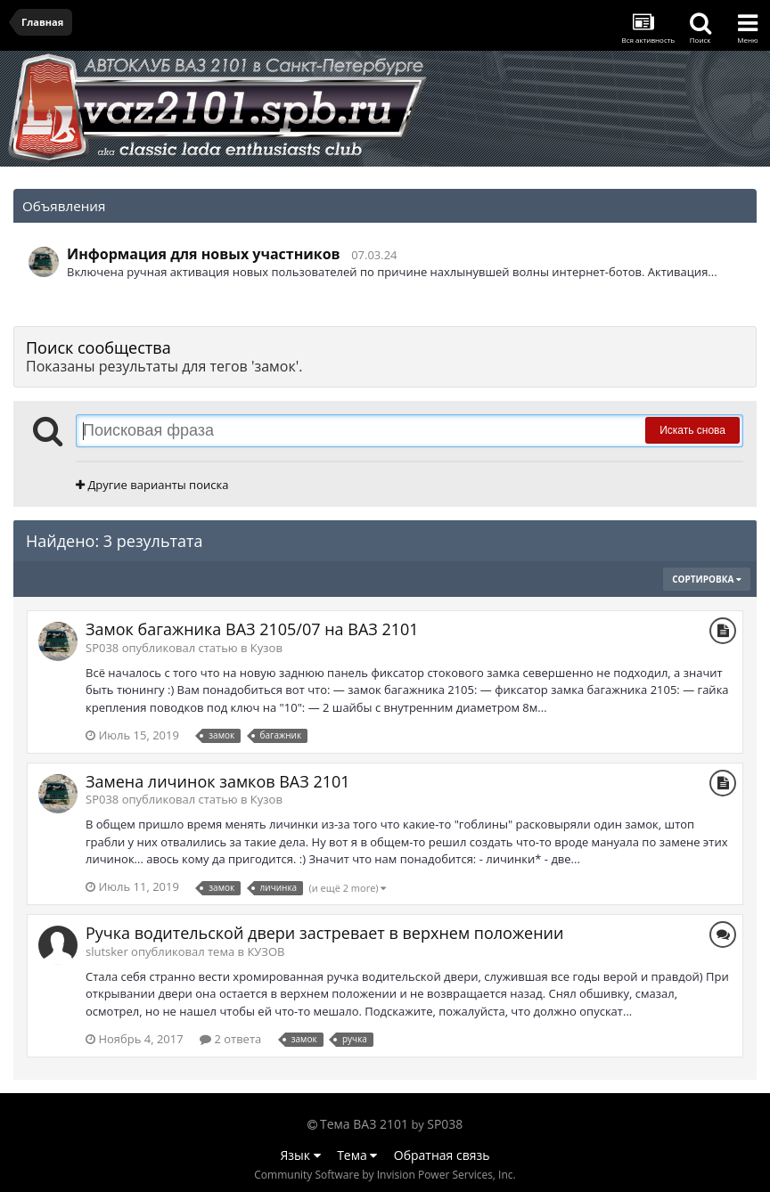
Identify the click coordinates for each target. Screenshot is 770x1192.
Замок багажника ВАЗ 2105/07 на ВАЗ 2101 (252, 629)
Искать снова (692, 430)
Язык (301, 1155)
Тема (357, 1155)
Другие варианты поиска (152, 485)
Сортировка (706, 579)
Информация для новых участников (203, 254)
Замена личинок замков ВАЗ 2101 (218, 781)
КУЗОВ (265, 951)
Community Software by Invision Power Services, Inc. (384, 1174)
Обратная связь (442, 1155)
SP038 (445, 1123)
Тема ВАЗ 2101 (364, 1123)
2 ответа (230, 1039)
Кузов (266, 648)
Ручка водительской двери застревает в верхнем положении (325, 932)
